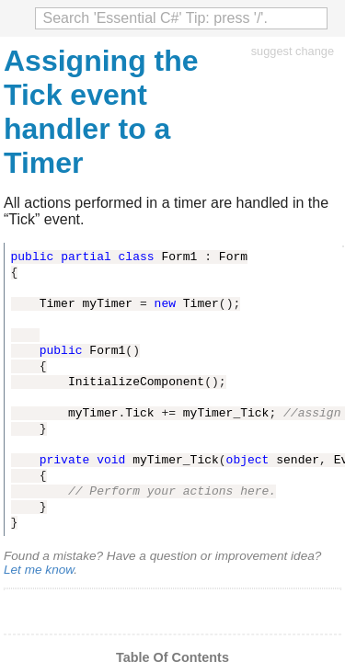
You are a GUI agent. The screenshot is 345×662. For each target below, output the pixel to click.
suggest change (292, 51)
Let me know (39, 569)
